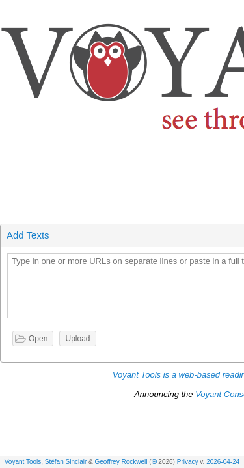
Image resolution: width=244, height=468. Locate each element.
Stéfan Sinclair (66, 461)
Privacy (187, 461)
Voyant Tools (23, 461)
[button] (234, 12)
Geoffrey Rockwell (121, 461)
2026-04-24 (222, 461)
